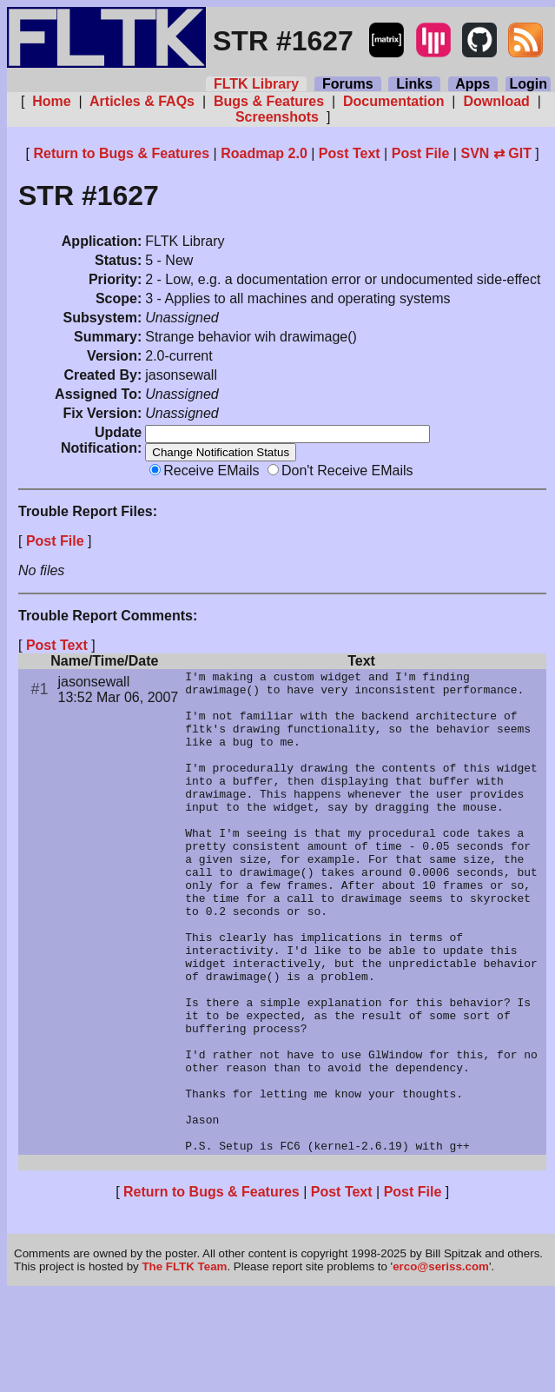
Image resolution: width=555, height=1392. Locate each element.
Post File (421, 153)
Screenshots (277, 116)
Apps (473, 83)
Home (52, 101)
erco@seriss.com (441, 1365)
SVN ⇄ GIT (495, 153)
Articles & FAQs (142, 101)
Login (528, 83)
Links (414, 83)
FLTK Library (256, 83)
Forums (347, 83)
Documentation (394, 101)
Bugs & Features (268, 101)
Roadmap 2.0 (264, 153)
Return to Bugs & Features (121, 153)
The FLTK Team (184, 1365)
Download (496, 101)
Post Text (349, 153)
